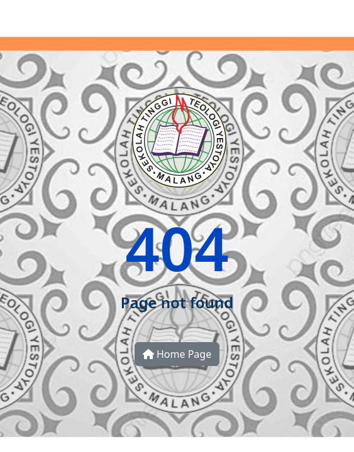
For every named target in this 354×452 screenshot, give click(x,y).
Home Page (177, 354)
